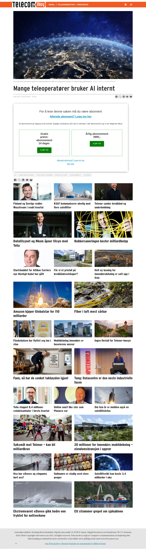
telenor (87, 175)
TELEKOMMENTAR (66, 5)
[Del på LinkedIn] (123, 96)
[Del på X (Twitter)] (120, 96)
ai (15, 175)
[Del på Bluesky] (130, 96)
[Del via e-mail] (127, 96)
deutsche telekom (44, 175)
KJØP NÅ (44, 150)
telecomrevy (75, 175)
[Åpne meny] (125, 4)
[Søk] (131, 4)
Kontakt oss (74, 543)
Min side (70, 164)
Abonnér (65, 543)
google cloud (61, 175)
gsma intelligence (26, 175)
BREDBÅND (82, 5)
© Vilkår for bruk (98, 543)
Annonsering (85, 543)
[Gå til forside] (29, 4)
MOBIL (52, 5)
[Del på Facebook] (116, 96)
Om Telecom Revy (53, 543)
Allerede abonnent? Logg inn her (71, 116)
